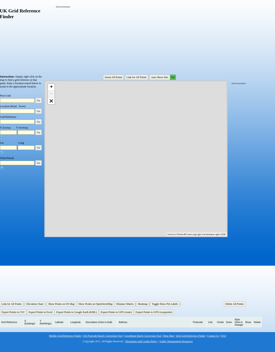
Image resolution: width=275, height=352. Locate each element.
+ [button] (51, 87)
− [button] (51, 94)
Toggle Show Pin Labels (165, 304)
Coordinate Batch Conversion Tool (142, 335)
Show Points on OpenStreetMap (96, 304)
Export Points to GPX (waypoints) (154, 312)
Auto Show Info (163, 77)
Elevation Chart (35, 304)
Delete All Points (235, 304)
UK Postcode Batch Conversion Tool (103, 335)
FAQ (223, 335)
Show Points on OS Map (61, 304)
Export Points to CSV (13, 312)
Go (38, 100)
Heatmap (142, 304)
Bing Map (168, 335)
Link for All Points (136, 77)
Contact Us (213, 335)
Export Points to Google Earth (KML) (76, 312)
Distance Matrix (125, 304)
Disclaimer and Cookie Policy (141, 341)
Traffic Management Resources (176, 341)
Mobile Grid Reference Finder (65, 335)
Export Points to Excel (40, 312)
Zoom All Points (113, 77)
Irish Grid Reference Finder (190, 335)
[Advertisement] (88, 36)
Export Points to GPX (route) (116, 312)
